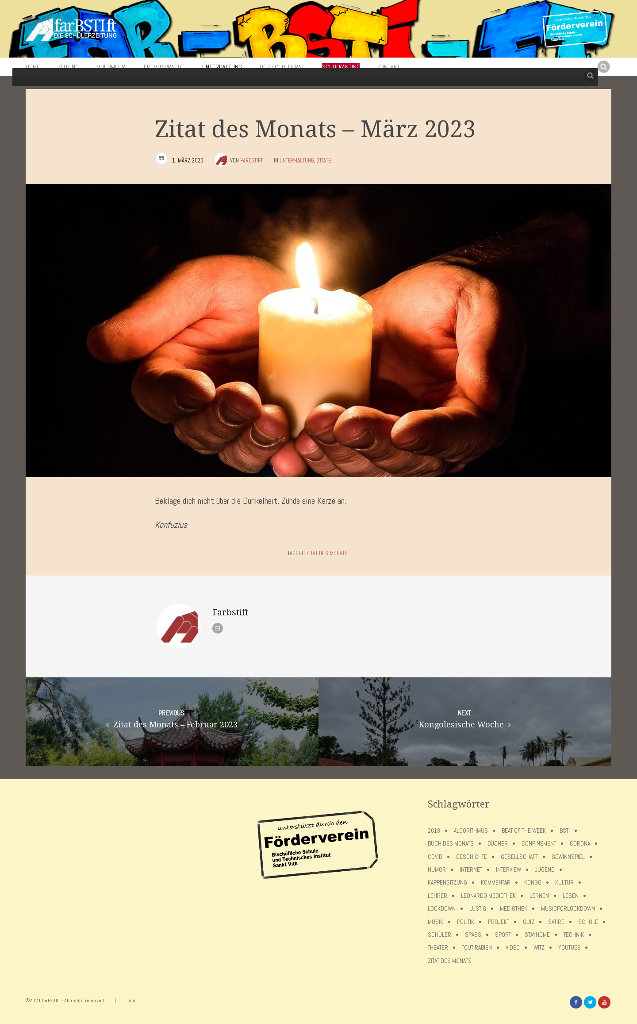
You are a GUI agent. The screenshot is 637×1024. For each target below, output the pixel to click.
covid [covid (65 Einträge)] (435, 857)
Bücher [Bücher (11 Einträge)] (497, 843)
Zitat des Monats (327, 553)
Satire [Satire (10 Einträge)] (556, 922)
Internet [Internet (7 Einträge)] (471, 869)
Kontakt (388, 67)
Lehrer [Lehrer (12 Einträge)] (437, 896)
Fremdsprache (164, 67)
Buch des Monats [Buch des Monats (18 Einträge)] (451, 843)
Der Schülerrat (282, 67)
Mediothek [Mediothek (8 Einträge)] (513, 908)
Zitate (324, 160)
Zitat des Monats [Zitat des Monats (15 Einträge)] (450, 961)
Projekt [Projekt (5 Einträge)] (498, 922)
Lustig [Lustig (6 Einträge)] (477, 908)
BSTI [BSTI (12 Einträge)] (565, 831)
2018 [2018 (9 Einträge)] (434, 831)
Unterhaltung (222, 67)
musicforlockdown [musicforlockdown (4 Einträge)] (568, 908)
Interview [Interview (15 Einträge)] (508, 869)
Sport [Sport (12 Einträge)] (503, 935)
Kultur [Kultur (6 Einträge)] (564, 882)
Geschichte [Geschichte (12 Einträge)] (471, 857)
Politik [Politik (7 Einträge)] (465, 922)
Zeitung (68, 67)
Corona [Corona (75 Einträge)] (580, 843)
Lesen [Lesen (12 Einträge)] (571, 896)
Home (33, 67)
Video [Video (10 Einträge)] (513, 947)
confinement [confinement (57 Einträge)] (539, 843)
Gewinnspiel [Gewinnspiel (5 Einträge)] (568, 857)
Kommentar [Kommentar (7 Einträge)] (495, 882)
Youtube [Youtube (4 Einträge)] (569, 947)
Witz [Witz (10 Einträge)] (539, 947)
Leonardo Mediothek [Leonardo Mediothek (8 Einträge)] (488, 896)
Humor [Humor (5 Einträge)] (437, 869)
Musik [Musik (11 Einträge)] (435, 922)
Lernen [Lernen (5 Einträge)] (539, 896)
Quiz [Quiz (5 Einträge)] (528, 922)
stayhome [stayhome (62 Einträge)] (537, 935)
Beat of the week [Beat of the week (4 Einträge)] (524, 831)
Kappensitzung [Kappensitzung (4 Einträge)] (447, 882)
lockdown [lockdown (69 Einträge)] (442, 908)
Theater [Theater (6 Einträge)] (438, 947)
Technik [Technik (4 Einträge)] (574, 935)
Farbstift (251, 160)
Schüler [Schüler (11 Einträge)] (439, 935)
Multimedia (111, 67)
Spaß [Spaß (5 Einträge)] (473, 935)
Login (131, 1000)
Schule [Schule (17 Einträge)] (588, 922)
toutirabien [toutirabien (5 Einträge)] (477, 947)
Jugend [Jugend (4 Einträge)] (545, 869)
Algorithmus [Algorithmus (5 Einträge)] (471, 831)
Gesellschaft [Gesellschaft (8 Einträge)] (519, 857)
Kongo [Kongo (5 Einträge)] (532, 882)
